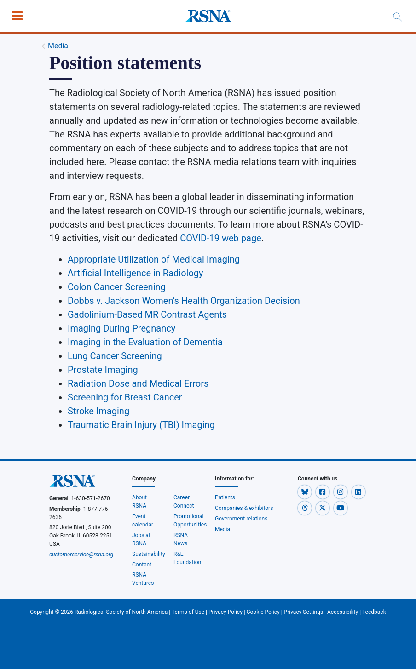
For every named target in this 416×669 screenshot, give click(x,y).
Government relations (241, 518)
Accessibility (342, 612)
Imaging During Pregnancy (121, 328)
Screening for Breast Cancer (125, 397)
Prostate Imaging (103, 369)
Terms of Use (188, 612)
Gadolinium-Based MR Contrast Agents (147, 314)
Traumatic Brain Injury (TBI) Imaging (141, 424)
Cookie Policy (263, 612)
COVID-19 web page (220, 238)
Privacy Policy (225, 612)
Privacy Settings (304, 612)
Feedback (374, 612)
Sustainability (148, 554)
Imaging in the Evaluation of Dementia (145, 342)
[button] (305, 491)
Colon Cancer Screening (117, 286)
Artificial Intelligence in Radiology (135, 273)
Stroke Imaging (98, 411)
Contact (141, 564)
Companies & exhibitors (244, 508)
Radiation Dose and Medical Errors (138, 383)
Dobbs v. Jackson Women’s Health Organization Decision (184, 300)
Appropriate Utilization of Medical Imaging (154, 259)
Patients (225, 497)
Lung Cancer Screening (115, 355)
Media (58, 45)
